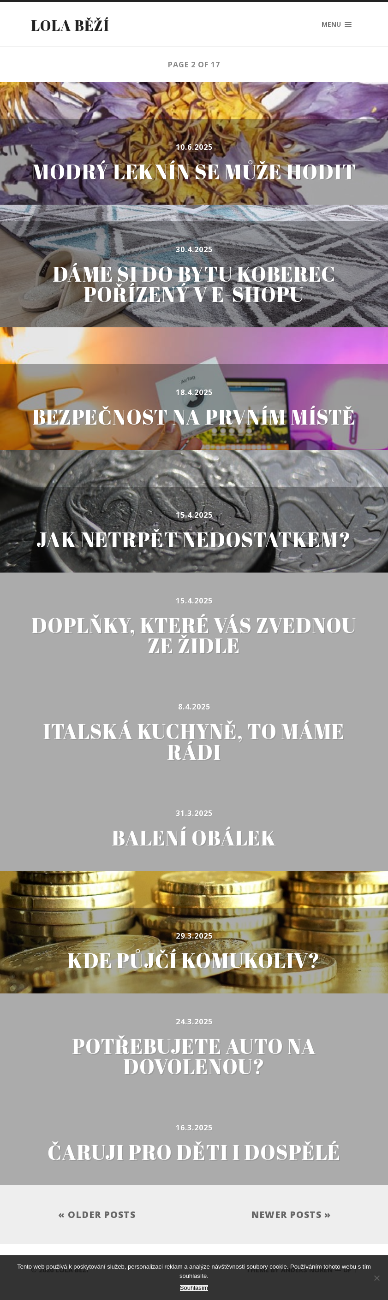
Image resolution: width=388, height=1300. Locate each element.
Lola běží (70, 25)
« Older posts (97, 1217)
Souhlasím (194, 1288)
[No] (376, 1277)
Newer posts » (291, 1217)
